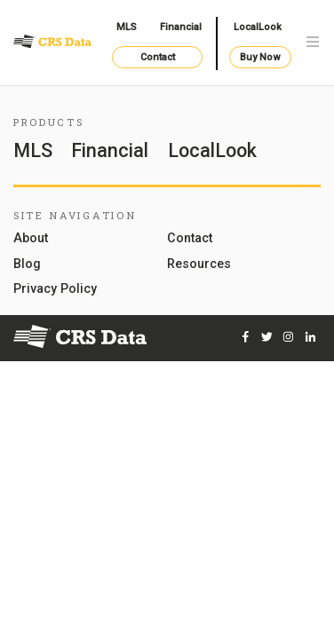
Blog (27, 264)
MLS (126, 27)
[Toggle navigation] (312, 43)
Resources (199, 264)
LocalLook (258, 27)
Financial (181, 27)
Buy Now (260, 57)
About (30, 238)
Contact (157, 57)
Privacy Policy (55, 289)
